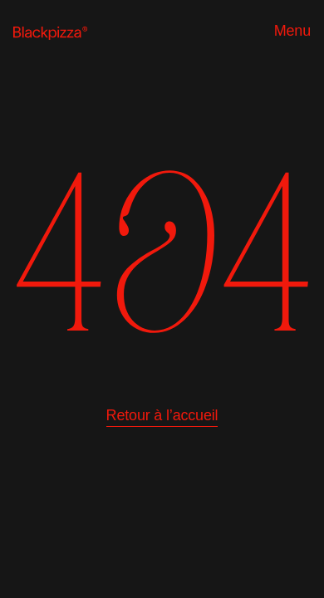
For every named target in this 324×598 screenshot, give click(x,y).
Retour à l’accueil (162, 415)
